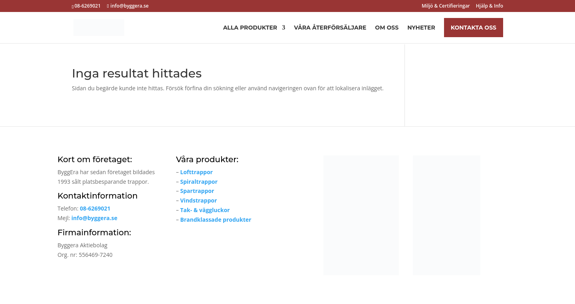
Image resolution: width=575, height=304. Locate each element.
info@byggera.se (94, 218)
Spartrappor (197, 191)
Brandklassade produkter (215, 219)
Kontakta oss (473, 27)
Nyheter (421, 28)
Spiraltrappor (199, 181)
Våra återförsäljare (330, 28)
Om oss (387, 28)
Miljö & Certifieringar (446, 6)
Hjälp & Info (489, 6)
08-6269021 (95, 208)
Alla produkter (250, 28)
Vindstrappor (198, 200)
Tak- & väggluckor (205, 210)
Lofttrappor (196, 172)
